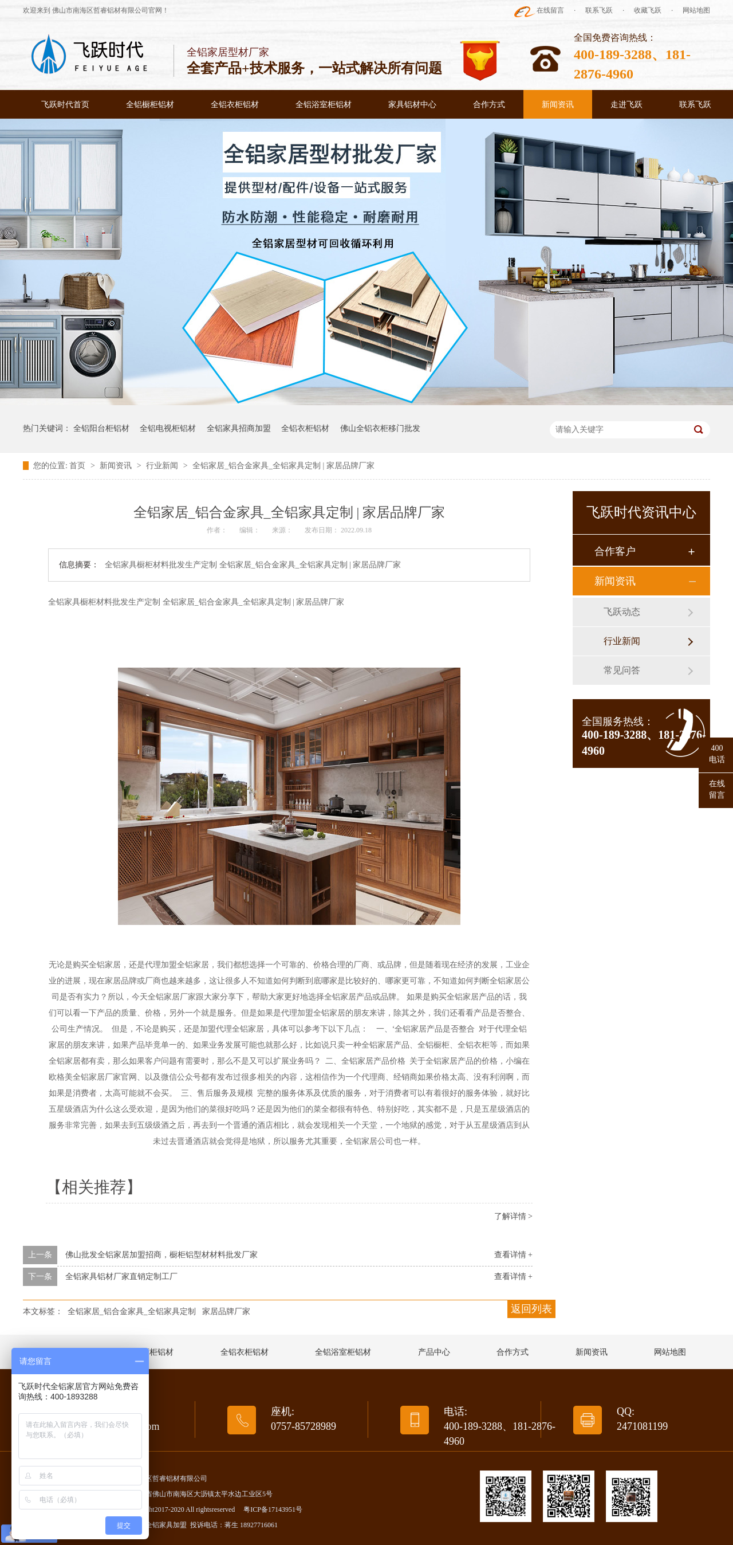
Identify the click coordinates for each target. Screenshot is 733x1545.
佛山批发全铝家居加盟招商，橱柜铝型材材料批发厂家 (161, 1254)
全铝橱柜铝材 (150, 104)
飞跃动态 (622, 612)
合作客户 (615, 551)
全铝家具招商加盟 (239, 428)
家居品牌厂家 (226, 1311)
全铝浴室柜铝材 (323, 104)
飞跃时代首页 (65, 104)
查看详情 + (513, 1254)
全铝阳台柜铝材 (101, 428)
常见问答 (622, 670)
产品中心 (434, 1352)
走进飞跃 (626, 104)
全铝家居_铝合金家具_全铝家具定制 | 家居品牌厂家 (283, 465)
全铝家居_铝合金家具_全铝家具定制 (132, 1311)
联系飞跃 (599, 10)
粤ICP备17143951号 (272, 1509)
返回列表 (531, 1309)
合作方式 (489, 104)
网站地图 (696, 10)
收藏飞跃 (647, 10)
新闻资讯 (558, 104)
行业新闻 (163, 465)
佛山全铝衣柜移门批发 (380, 428)
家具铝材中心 (412, 104)
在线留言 (550, 10)
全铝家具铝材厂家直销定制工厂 (121, 1276)
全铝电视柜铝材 (168, 428)
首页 (78, 465)
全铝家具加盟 (166, 1525)
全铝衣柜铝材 (235, 104)
